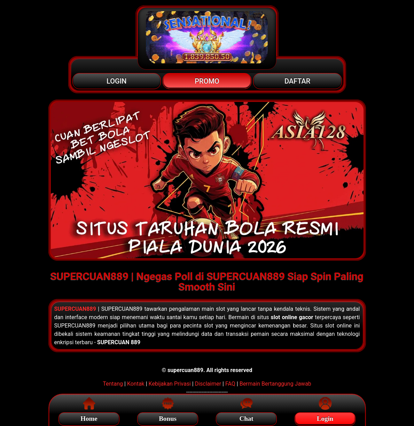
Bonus (168, 417)
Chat (246, 417)
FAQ (230, 383)
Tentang (113, 383)
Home (88, 417)
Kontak (135, 383)
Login (325, 417)
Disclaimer (208, 383)
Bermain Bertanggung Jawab (275, 383)
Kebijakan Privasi (170, 383)
